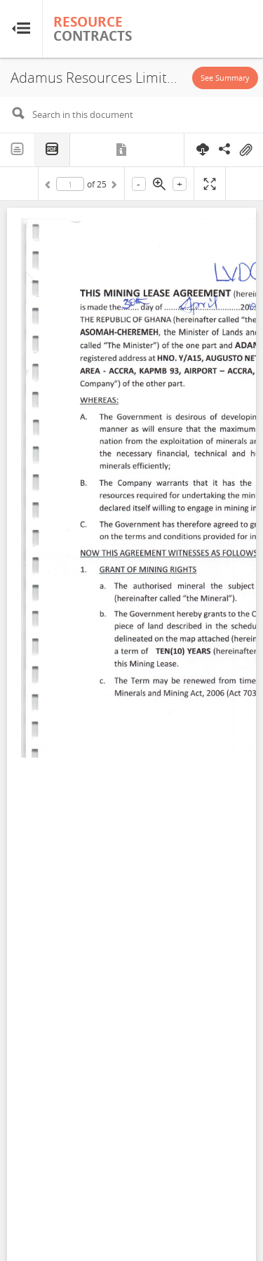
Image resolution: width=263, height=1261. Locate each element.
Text (17, 149)
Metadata (122, 149)
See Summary (225, 77)
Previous (49, 186)
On (245, 150)
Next (113, 186)
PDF (52, 149)
